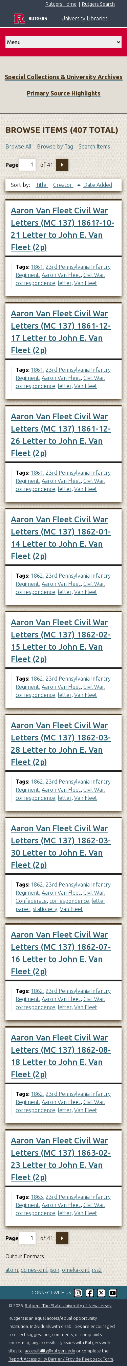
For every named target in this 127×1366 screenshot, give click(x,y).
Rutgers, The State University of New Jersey (68, 1305)
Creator (63, 185)
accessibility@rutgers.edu (50, 1350)
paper (23, 909)
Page (20, 165)
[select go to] (63, 42)
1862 (37, 576)
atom (11, 1270)
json (54, 1270)
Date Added (97, 185)
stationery (45, 909)
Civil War (93, 275)
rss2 (97, 1270)
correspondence (35, 283)
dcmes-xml (34, 1270)
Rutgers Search (98, 4)
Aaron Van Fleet (61, 275)
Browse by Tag (55, 146)
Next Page (62, 165)
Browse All (18, 146)
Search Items (94, 146)
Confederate (31, 901)
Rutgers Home (61, 4)
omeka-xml (75, 1270)
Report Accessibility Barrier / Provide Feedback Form (60, 1358)
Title (42, 185)
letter (64, 283)
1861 (37, 267)
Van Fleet (85, 283)
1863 (37, 1197)
